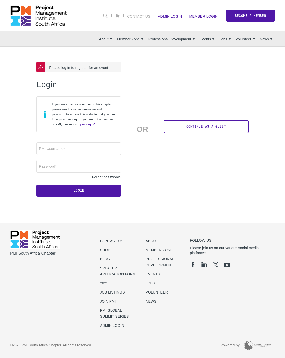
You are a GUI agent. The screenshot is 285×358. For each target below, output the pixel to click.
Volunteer (245, 39)
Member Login (203, 16)
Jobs (225, 39)
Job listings (112, 292)
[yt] (227, 265)
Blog (105, 259)
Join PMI (108, 301)
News (266, 39)
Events (207, 39)
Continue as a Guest (206, 126)
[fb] (193, 264)
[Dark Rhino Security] (257, 345)
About (105, 39)
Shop (105, 250)
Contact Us (138, 16)
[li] (204, 264)
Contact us (112, 241)
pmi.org (85, 124)
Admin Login (170, 16)
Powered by (230, 345)
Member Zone (130, 39)
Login (79, 190)
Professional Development (171, 39)
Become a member (250, 16)
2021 (104, 283)
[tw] (216, 264)
